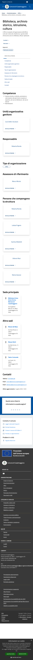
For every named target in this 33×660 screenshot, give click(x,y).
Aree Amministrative (9, 483)
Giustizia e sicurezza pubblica (11, 515)
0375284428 (11, 379)
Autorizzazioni (7, 525)
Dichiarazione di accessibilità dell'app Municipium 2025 (16, 602)
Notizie (5, 532)
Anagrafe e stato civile (9, 503)
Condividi (6, 40)
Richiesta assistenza (9, 582)
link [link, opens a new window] (16, 650)
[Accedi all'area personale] (27, 2)
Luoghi (5, 544)
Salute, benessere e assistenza (11, 522)
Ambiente (6, 520)
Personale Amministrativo (10, 493)
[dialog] (16, 649)
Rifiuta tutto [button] (22, 654)
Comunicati (6, 535)
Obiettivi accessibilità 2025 (11, 606)
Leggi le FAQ (7, 579)
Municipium (23, 617)
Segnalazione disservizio (10, 577)
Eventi (5, 546)
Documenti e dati (8, 495)
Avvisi (5, 537)
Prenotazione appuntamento (11, 574)
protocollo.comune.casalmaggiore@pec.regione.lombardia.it (17, 566)
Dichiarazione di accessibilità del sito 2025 (14, 599)
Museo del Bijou (13, 327)
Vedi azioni (6, 43)
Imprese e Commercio (9, 505)
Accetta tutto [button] (10, 654)
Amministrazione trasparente (11, 589)
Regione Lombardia (7, 2)
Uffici (19, 13)
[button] (16, 657)
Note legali (6, 596)
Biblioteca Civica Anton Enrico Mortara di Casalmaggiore (13, 301)
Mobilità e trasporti (8, 510)
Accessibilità (5, 615)
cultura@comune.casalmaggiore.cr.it (15, 382)
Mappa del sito (5, 621)
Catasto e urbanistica (9, 508)
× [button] (31, 640)
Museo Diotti (12, 342)
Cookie (3, 619)
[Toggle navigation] (3, 6)
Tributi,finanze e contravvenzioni (12, 517)
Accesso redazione (26, 618)
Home (3, 13)
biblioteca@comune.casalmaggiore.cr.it (16, 385)
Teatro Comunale (13, 357)
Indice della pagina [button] (10, 56)
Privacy (3, 617)
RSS (3, 613)
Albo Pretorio (7, 592)
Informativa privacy (9, 594)
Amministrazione (11, 13)
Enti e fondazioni (8, 488)
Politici (5, 490)
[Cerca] (30, 7)
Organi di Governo (8, 481)
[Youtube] (3, 473)
